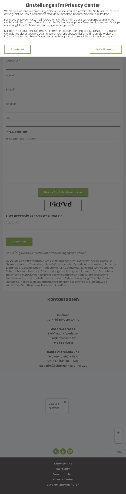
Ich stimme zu (105, 49)
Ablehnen (17, 49)
